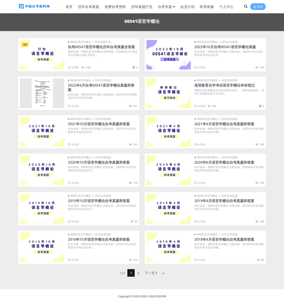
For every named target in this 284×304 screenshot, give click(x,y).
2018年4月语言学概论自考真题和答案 (224, 239)
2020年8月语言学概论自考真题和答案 (224, 162)
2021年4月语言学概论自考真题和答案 (224, 123)
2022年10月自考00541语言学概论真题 (225, 46)
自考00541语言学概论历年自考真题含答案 (101, 46)
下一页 (151, 273)
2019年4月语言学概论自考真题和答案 (224, 200)
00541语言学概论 (80, 42)
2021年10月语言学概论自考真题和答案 (99, 123)
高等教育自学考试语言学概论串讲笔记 (224, 85)
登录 (258, 6)
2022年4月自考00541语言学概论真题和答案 (101, 87)
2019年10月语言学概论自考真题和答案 (99, 200)
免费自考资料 (229, 80)
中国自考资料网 (157, 296)
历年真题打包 (103, 42)
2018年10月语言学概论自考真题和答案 (99, 239)
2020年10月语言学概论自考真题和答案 (99, 162)
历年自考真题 (229, 42)
